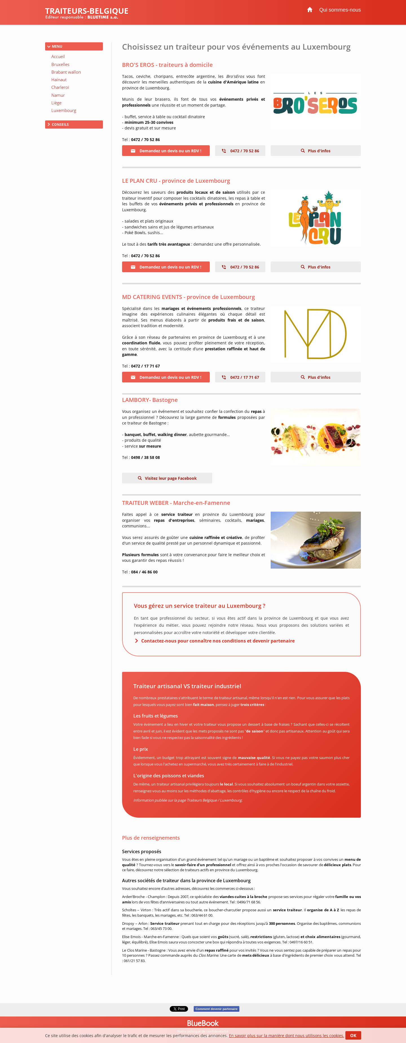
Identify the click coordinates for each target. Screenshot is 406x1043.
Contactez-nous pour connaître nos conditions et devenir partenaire (218, 641)
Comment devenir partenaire (216, 1009)
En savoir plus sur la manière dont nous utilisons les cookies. (286, 1035)
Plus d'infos (318, 150)
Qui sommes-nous (340, 10)
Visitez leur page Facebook (170, 478)
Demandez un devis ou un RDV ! (166, 150)
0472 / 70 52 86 (240, 150)
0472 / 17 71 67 (240, 377)
